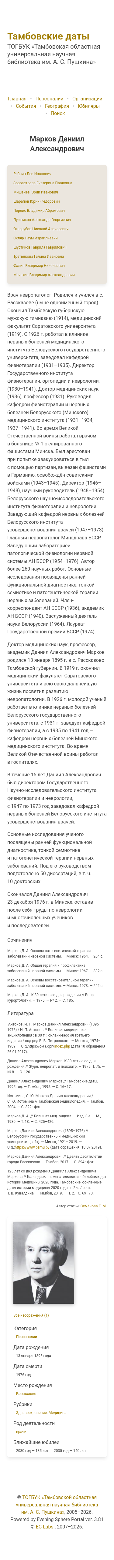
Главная (17, 99)
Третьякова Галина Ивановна (38, 256)
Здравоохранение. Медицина (41, 1413)
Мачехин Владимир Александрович (44, 275)
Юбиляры (89, 106)
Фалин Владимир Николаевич (39, 266)
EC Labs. (45, 1527)
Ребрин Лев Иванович (32, 174)
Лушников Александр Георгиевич (42, 220)
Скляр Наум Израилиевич (35, 238)
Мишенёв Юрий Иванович (35, 192)
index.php (62, 1046)
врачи (21, 1432)
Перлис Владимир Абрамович (39, 210)
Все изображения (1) (31, 1315)
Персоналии (50, 99)
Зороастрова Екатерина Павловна (42, 183)
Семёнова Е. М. (94, 1206)
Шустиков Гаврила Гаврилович (39, 247)
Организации (87, 99)
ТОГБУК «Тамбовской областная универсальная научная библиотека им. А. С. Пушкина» (57, 1504)
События (26, 106)
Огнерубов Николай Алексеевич (40, 229)
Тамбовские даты (48, 36)
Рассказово (26, 1394)
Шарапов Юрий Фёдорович (36, 201)
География (57, 106)
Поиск (58, 113)
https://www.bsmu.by (32, 1147)
